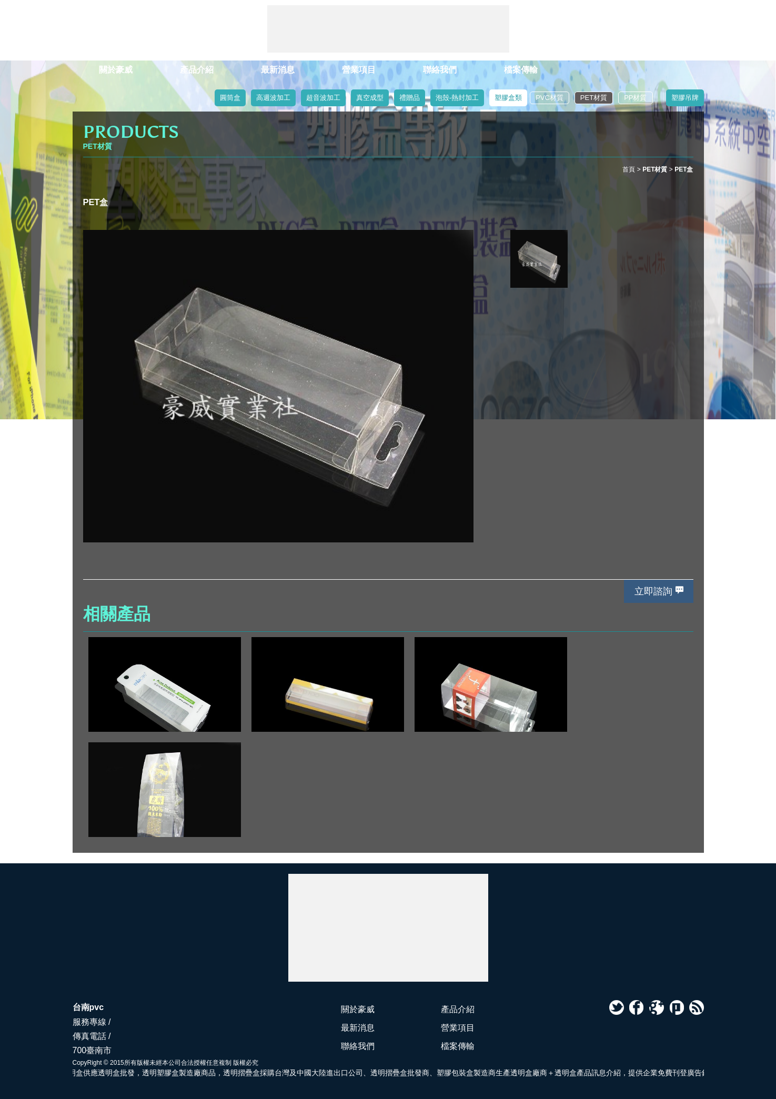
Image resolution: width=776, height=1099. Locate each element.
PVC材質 (549, 98)
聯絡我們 (440, 69)
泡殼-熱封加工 (457, 98)
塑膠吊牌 (685, 98)
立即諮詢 (653, 591)
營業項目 (359, 69)
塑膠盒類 (508, 98)
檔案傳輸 (521, 69)
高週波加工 (273, 98)
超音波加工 (323, 98)
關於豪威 (116, 69)
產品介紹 (197, 69)
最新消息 (278, 69)
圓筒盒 (230, 98)
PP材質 (635, 98)
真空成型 (370, 98)
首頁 (628, 169)
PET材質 (593, 98)
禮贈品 (409, 98)
